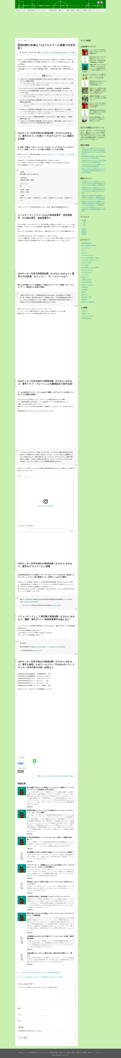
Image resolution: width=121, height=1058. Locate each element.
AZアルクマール (44, 776)
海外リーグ (91, 10)
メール (20, 1014)
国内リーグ (61, 10)
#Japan (44, 647)
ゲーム (84, 250)
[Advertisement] (60, 25)
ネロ (73, 776)
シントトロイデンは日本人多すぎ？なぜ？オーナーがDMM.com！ (98, 51)
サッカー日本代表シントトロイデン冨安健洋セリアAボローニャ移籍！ (39, 977)
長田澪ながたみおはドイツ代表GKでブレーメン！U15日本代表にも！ (98, 83)
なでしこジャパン (42, 10)
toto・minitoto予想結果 (89, 245)
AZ (38, 529)
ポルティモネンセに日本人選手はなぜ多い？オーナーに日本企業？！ (98, 104)
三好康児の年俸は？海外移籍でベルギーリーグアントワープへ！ (49, 896)
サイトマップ (99, 10)
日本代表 (56, 776)
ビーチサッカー (86, 272)
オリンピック (86, 248)
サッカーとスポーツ (88, 255)
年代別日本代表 (53, 10)
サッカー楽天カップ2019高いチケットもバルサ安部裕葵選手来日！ (38, 972)
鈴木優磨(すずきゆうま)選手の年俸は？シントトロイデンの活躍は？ (50, 852)
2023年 (84, 228)
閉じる (48, 76)
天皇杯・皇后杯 (70, 10)
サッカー (42, 52)
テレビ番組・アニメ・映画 (90, 267)
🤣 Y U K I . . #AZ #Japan (26, 525)
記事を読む (30, 806)
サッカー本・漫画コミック (90, 260)
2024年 (84, 220)
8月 (84, 223)
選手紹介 (84, 299)
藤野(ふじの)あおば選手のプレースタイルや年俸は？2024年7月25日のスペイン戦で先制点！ (94, 170)
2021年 (84, 230)
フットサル (85, 275)
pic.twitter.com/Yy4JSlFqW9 (57, 647)
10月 (84, 222)
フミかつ (101, 191)
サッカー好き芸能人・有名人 (91, 257)
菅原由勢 (66, 776)
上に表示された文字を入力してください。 (30, 1031)
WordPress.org (86, 318)
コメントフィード (87, 316)
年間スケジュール (20, 10)
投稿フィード (86, 313)
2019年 (84, 234)
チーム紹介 (85, 265)
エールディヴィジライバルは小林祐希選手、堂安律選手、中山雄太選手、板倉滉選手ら (45, 88)
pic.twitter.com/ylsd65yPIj (30, 601)
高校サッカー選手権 (81, 10)
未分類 (84, 292)
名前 (19, 1008)
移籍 (61, 776)
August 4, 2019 (56, 605)
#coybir (39, 647)
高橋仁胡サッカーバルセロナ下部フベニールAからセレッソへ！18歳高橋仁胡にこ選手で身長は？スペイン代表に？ (94, 68)
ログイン (84, 311)
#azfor (35, 647)
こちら (47, 689)
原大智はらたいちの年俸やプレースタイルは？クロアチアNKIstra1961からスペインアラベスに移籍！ (94, 183)
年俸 (51, 776)
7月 (84, 225)
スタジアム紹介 (86, 262)
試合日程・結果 (86, 297)
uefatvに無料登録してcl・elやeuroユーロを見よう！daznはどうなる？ (98, 118)
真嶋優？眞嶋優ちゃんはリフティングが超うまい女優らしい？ (98, 97)
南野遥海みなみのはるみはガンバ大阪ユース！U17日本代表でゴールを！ (98, 111)
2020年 (84, 232)
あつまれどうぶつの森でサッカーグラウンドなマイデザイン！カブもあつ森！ (98, 76)
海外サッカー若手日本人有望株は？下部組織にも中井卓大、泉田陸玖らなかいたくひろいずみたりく (93, 197)
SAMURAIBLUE (31, 10)
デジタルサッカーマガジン (33, 2)
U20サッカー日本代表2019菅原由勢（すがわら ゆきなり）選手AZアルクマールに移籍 (45, 109)
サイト (20, 1021)
